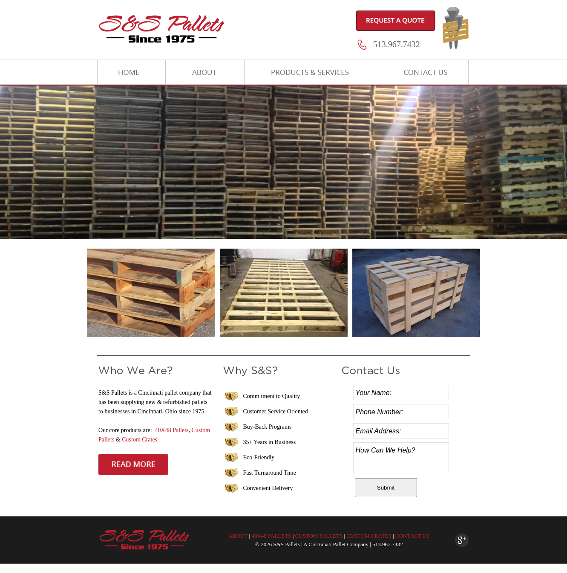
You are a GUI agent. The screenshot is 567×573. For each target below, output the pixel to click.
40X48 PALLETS (271, 536)
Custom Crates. (140, 439)
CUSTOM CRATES (368, 536)
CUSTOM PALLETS (319, 536)
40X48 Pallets (172, 430)
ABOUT (238, 536)
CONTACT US (412, 536)
